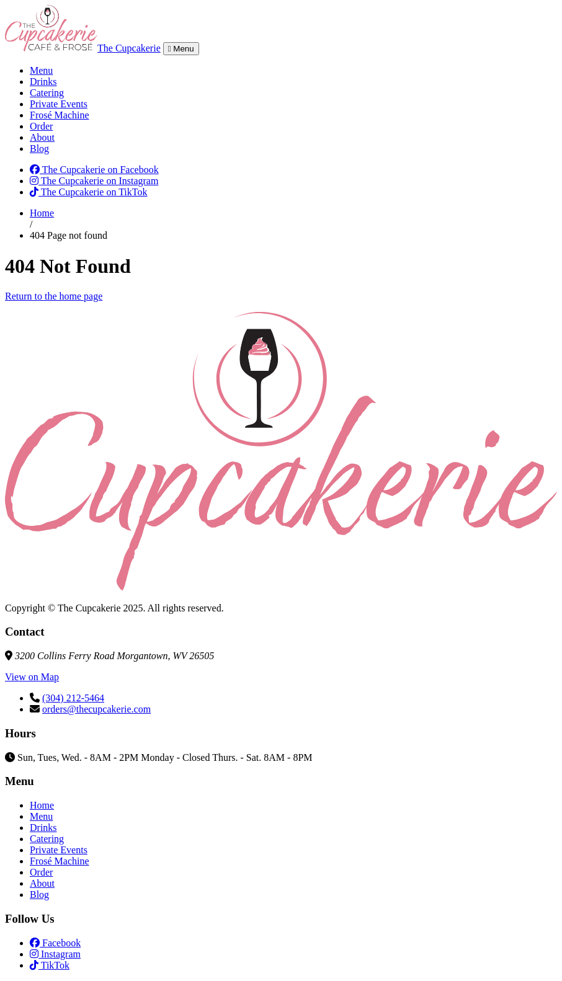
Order (41, 126)
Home (42, 213)
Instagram (55, 954)
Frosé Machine (59, 115)
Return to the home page (53, 296)
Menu (41, 70)
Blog (39, 148)
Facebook (55, 943)
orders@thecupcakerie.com (96, 709)
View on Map (32, 677)
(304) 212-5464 (73, 698)
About (42, 137)
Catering (47, 92)
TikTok (49, 965)
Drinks (43, 81)
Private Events (58, 104)
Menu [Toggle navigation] (181, 48)
